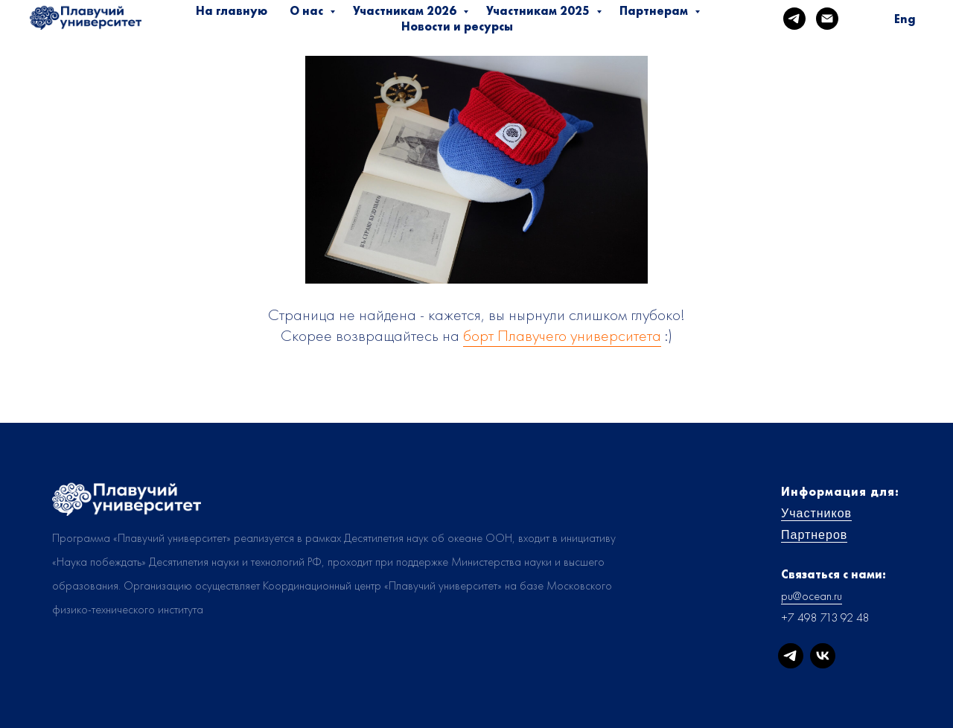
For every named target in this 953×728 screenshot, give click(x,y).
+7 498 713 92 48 (825, 617)
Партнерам (655, 11)
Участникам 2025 (539, 11)
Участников (816, 513)
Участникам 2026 (406, 11)
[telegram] (794, 18)
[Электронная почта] (827, 18)
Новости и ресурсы (457, 26)
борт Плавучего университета (562, 335)
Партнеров (814, 535)
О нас (308, 11)
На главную (231, 11)
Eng (905, 19)
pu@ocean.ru (811, 596)
